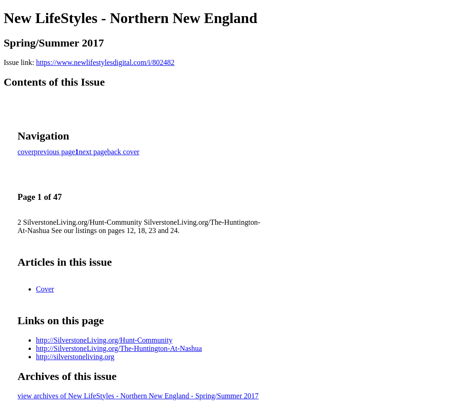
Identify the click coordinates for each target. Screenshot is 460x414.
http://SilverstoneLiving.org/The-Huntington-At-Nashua (119, 348)
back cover (123, 152)
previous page (54, 152)
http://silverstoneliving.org (75, 357)
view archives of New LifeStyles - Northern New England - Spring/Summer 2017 (138, 396)
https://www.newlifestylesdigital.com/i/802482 (105, 62)
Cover (45, 289)
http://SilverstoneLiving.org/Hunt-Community (104, 340)
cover (26, 152)
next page (93, 152)
